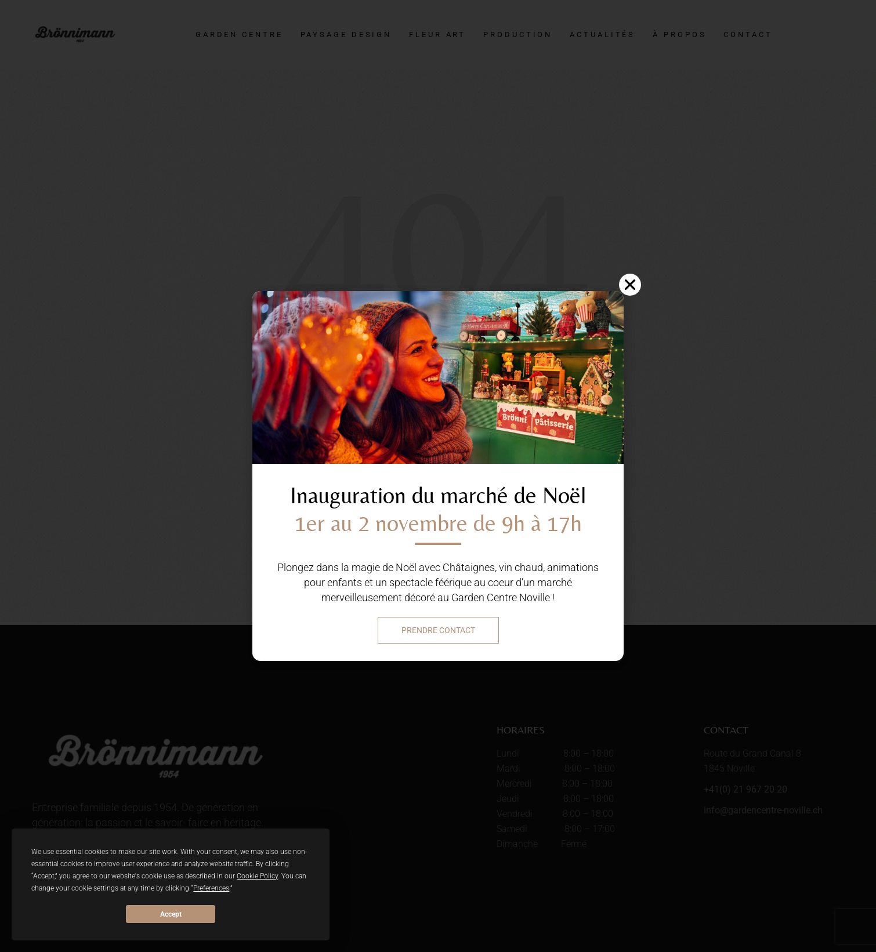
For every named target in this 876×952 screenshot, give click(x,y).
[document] (438, 476)
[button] (630, 285)
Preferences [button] (211, 888)
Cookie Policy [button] (257, 876)
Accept (171, 914)
